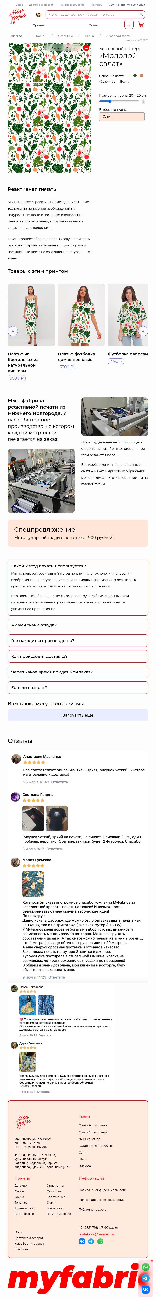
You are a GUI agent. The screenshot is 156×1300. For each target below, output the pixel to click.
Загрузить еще (78, 715)
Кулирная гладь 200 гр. (96, 1146)
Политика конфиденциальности (102, 1190)
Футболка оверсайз (129, 354)
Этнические (55, 1208)
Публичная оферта (93, 1209)
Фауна (19, 1197)
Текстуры (21, 1202)
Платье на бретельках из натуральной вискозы (23, 362)
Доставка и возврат (41, 4)
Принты (22, 1178)
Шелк (83, 1159)
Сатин (83, 1152)
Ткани (84, 1116)
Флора (19, 1191)
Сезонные (108, 81)
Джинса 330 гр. (90, 1139)
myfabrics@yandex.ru (96, 1234)
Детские (21, 1185)
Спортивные (56, 1197)
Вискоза (85, 1166)
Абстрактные (24, 1214)
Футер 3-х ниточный (93, 1132)
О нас (19, 4)
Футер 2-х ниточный (93, 1125)
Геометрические (59, 1214)
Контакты (96, 4)
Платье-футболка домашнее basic (76, 357)
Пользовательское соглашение (102, 1200)
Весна (124, 81)
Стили (51, 1202)
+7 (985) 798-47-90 (99, 1228)
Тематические (25, 1208)
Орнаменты (55, 1185)
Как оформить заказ (72, 4)
